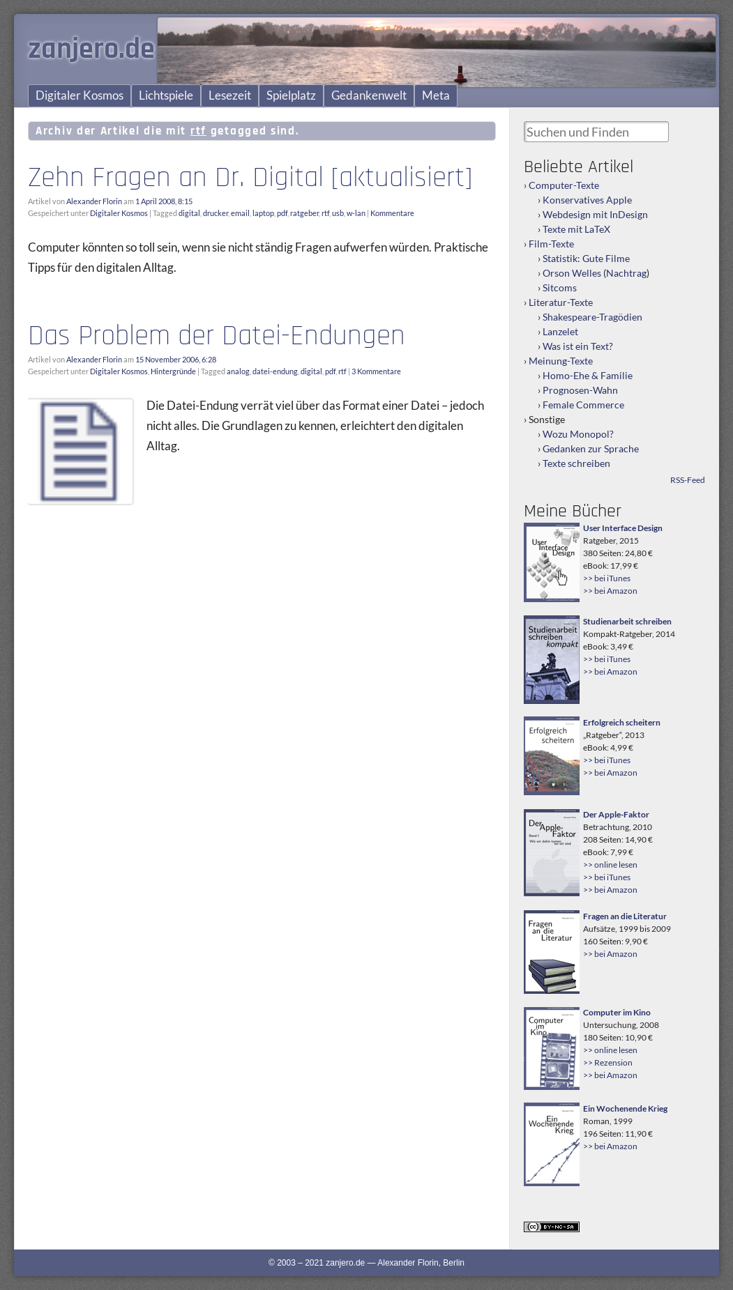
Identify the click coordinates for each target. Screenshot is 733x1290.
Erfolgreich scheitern (621, 722)
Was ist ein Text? (578, 346)
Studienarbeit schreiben (627, 621)
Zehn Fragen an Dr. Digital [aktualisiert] (250, 178)
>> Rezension (608, 1062)
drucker (215, 212)
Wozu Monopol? (578, 434)
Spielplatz (291, 95)
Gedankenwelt (369, 95)
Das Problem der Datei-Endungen (216, 336)
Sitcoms (560, 287)
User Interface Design (623, 528)
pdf (282, 212)
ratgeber (304, 212)
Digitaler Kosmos (79, 95)
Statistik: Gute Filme (586, 258)
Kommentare (392, 212)
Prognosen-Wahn (580, 390)
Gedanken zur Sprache (591, 448)
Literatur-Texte (561, 302)
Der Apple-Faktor (616, 814)
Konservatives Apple (587, 200)
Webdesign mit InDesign (595, 214)
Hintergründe (173, 371)
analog (238, 371)
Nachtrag (626, 273)
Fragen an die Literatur (625, 916)
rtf (325, 212)
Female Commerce (583, 404)
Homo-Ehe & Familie (588, 375)
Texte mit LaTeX (576, 229)
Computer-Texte (564, 185)
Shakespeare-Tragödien (592, 317)
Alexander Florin (94, 201)
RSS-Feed (687, 480)
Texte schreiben (576, 463)
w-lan (356, 212)
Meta (436, 95)
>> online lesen (610, 864)
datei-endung (275, 371)
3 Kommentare (376, 371)
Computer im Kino (617, 1012)
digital (189, 212)
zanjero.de (91, 49)
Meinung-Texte (561, 361)
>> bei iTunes (606, 578)
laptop (263, 212)
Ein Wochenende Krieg (625, 1108)
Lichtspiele (166, 95)
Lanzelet (560, 331)
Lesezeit (230, 95)
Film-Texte (551, 243)
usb (338, 212)
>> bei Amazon (610, 590)
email (240, 212)
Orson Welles (572, 273)
